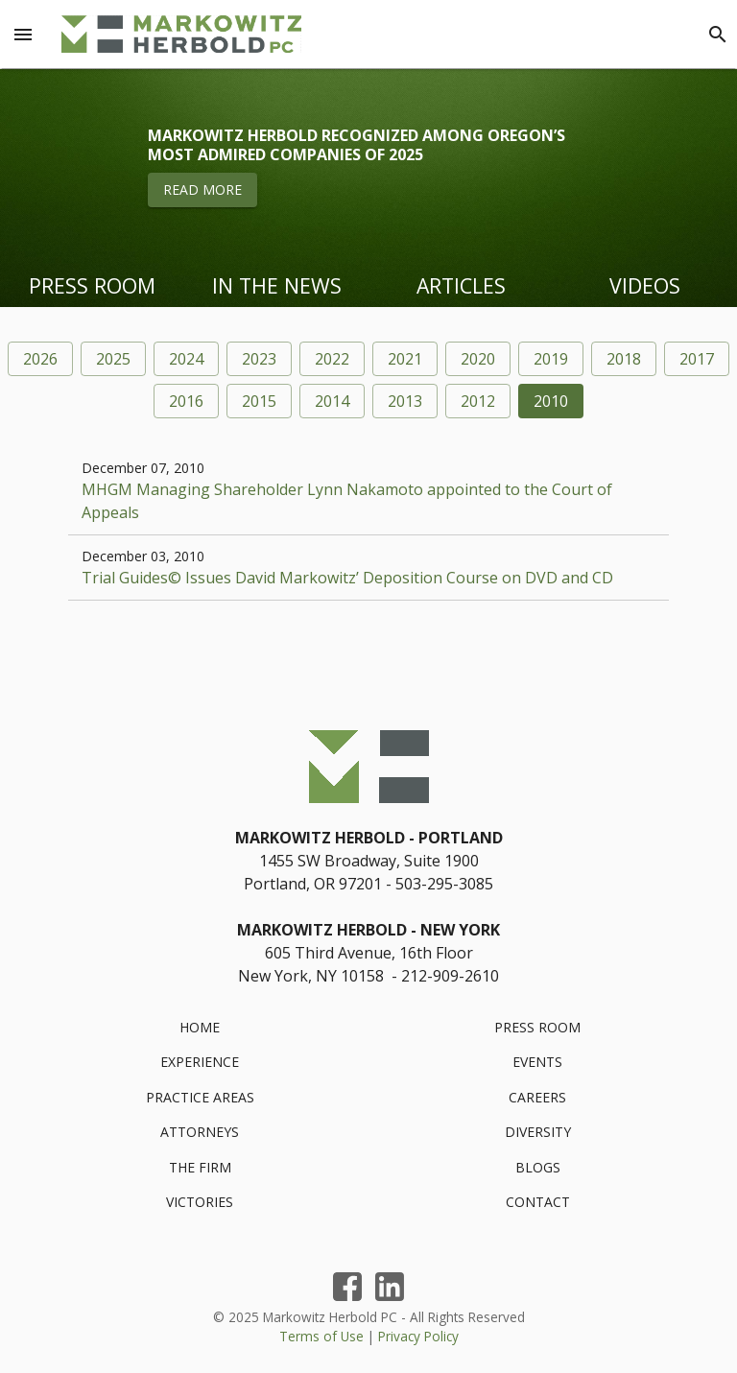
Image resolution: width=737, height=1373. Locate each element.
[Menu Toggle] (23, 35)
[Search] (718, 34)
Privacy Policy (418, 1336)
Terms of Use (321, 1336)
